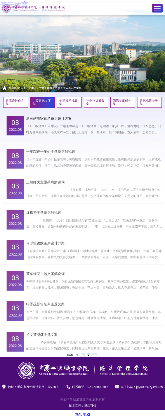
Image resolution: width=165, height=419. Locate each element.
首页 (23, 88)
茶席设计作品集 (15, 102)
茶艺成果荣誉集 (149, 102)
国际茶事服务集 (122, 102)
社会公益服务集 (95, 102)
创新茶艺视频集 (68, 102)
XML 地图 (82, 414)
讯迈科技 (90, 405)
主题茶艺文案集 (72, 88)
